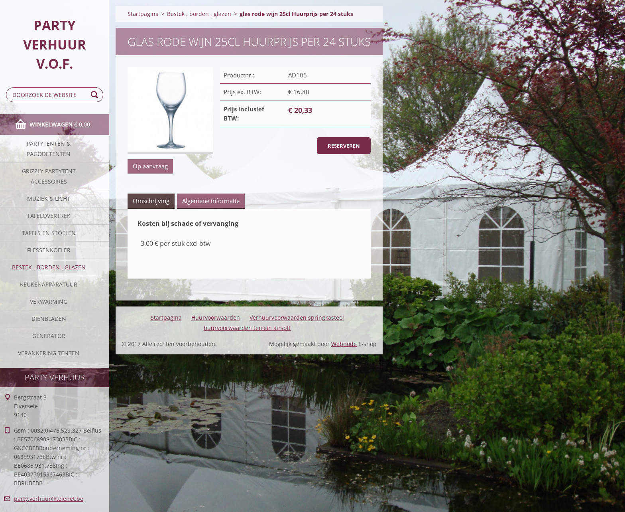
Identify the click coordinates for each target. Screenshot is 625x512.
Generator (48, 336)
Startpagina (143, 14)
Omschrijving (151, 201)
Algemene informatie (211, 201)
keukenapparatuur (48, 284)
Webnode (344, 344)
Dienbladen (48, 318)
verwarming (48, 301)
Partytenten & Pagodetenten (49, 149)
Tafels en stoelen (49, 233)
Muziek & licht (48, 198)
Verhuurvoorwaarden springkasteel (297, 317)
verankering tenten (48, 353)
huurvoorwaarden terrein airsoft (247, 328)
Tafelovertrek (49, 215)
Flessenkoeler (49, 250)
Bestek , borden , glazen (49, 267)
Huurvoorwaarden (215, 317)
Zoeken (95, 95)
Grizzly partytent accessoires (49, 176)
